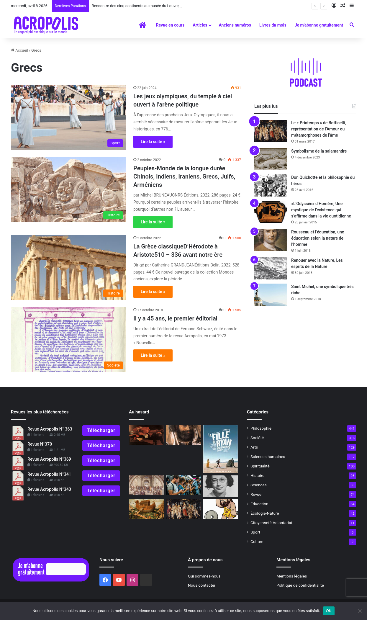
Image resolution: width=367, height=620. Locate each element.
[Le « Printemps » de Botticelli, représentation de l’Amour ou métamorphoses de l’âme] (270, 131)
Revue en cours (170, 25)
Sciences (258, 484)
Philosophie (260, 428)
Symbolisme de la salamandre (319, 151)
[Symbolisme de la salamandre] (270, 159)
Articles (200, 25)
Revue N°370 (39, 444)
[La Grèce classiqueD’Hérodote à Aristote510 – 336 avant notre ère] (68, 267)
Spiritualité (260, 466)
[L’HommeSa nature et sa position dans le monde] (220, 509)
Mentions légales (291, 576)
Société (257, 437)
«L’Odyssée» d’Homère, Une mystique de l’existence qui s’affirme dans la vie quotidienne (321, 209)
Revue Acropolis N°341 (49, 474)
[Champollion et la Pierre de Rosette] (183, 435)
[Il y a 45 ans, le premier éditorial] (68, 339)
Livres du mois (272, 25)
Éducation (259, 503)
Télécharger (101, 430)
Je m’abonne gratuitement (319, 25)
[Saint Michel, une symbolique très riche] (270, 295)
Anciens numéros (235, 25)
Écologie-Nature (264, 513)
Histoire (257, 475)
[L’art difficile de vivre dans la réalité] (183, 485)
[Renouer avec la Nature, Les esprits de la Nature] (270, 268)
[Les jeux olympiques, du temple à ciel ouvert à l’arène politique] (68, 117)
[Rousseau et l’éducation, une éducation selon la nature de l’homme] (270, 240)
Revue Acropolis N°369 (49, 459)
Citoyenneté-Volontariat (271, 522)
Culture (256, 541)
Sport (255, 532)
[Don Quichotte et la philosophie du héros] (270, 185)
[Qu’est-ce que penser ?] (146, 485)
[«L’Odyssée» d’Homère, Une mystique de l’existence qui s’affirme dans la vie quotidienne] (270, 212)
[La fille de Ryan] (220, 449)
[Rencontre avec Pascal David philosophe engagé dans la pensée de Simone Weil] (220, 486)
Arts (254, 447)
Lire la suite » (153, 141)
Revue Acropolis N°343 (49, 489)
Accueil (19, 50)
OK (329, 610)
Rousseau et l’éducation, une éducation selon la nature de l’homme (317, 238)
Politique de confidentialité (300, 585)
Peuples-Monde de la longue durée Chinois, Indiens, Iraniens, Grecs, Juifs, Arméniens (184, 176)
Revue (255, 494)
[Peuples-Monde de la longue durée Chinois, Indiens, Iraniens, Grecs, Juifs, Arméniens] (68, 189)
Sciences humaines (267, 456)
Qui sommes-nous (204, 576)
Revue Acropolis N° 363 (49, 429)
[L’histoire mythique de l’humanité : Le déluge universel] (146, 509)
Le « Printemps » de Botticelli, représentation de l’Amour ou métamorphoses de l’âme (318, 129)
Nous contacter (201, 585)
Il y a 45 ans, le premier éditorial (175, 318)
